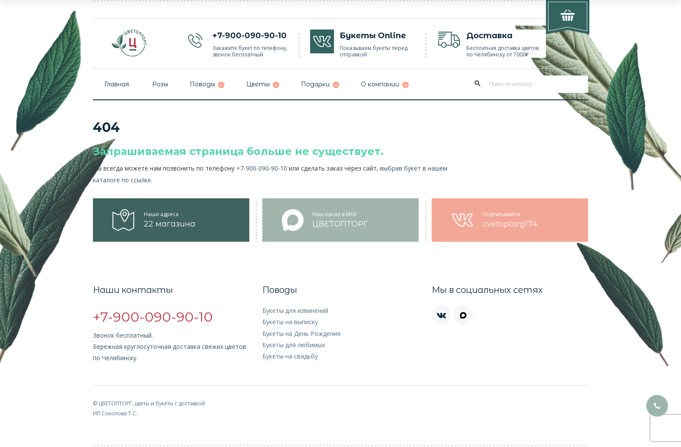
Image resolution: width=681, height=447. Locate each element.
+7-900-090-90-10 (261, 168)
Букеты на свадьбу (290, 356)
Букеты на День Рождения (301, 333)
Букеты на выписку (290, 322)
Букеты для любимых (293, 345)
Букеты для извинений (295, 310)
